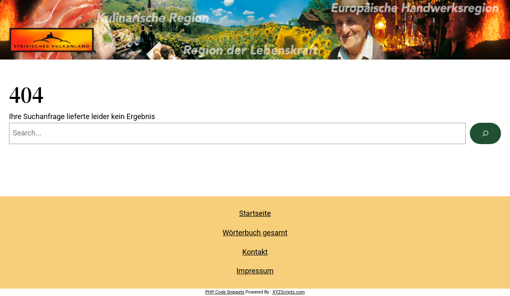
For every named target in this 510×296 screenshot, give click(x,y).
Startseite (255, 213)
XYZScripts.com (289, 292)
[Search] (485, 133)
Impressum (255, 270)
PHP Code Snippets (224, 292)
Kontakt (255, 252)
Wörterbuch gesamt (255, 232)
